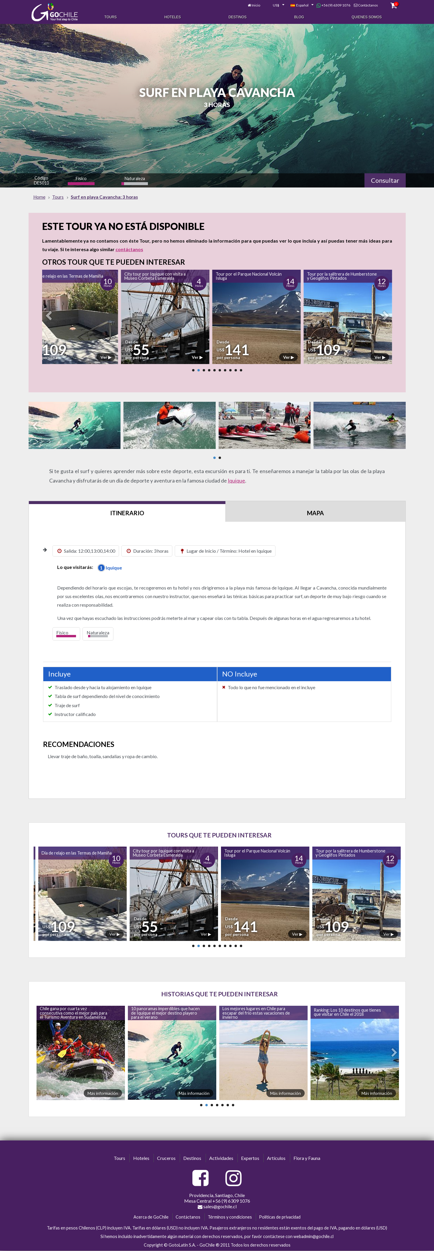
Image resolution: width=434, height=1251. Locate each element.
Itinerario (127, 512)
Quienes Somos (367, 17)
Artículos (276, 1158)
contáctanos (129, 249)
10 (241, 370)
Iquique (236, 481)
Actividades (221, 1158)
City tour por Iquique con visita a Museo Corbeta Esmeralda (155, 276)
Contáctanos (368, 5)
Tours (110, 17)
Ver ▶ (105, 357)
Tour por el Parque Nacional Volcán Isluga (249, 276)
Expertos (250, 1158)
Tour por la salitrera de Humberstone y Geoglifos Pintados (342, 276)
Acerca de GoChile (151, 1216)
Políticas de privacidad (280, 1216)
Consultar (385, 180)
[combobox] (275, 5)
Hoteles (172, 17)
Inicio (256, 5)
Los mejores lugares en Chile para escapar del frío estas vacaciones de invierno (256, 1013)
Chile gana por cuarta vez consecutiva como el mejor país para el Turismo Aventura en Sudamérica (73, 1013)
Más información (103, 1093)
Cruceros (166, 1158)
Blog (299, 17)
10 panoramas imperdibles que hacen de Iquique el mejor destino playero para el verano (165, 1013)
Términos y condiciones (230, 1216)
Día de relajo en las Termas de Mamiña (68, 276)
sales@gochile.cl (217, 1206)
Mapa (315, 512)
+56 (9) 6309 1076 (333, 5)
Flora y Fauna (306, 1158)
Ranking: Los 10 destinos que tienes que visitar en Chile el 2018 (347, 1012)
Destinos (238, 17)
